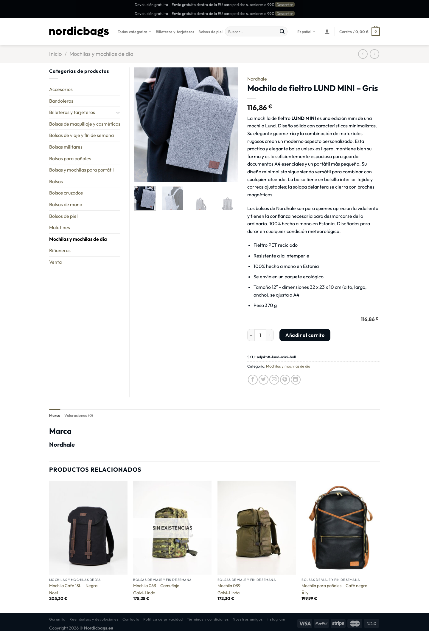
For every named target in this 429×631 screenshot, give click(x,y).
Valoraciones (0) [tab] (78, 415)
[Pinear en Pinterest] (285, 380)
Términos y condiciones (208, 619)
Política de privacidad (163, 619)
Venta (55, 262)
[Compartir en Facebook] (253, 380)
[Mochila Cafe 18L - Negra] (88, 528)
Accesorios (61, 89)
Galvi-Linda (144, 592)
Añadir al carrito (304, 335)
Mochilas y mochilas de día (101, 53)
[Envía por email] (274, 380)
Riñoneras (60, 250)
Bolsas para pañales (70, 158)
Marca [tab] (54, 415)
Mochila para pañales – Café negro (334, 585)
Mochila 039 (228, 585)
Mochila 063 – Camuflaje (156, 585)
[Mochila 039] (256, 528)
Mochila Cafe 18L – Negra (73, 585)
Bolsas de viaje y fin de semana (81, 135)
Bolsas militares (66, 147)
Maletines (59, 227)
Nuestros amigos (247, 619)
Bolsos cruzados (66, 193)
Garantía (57, 619)
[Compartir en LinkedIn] (296, 380)
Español (306, 31)
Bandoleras (61, 101)
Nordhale (257, 79)
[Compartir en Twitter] (263, 380)
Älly (304, 592)
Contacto (130, 619)
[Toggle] (118, 112)
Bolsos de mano (65, 204)
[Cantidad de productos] (260, 335)
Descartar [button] (284, 4)
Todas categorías (135, 31)
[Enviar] (282, 32)
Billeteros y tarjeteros (175, 31)
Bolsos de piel (210, 31)
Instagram (276, 619)
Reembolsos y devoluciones (93, 619)
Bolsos (56, 181)
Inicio (55, 53)
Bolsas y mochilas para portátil (81, 170)
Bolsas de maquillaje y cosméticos (84, 124)
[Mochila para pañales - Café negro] (340, 528)
